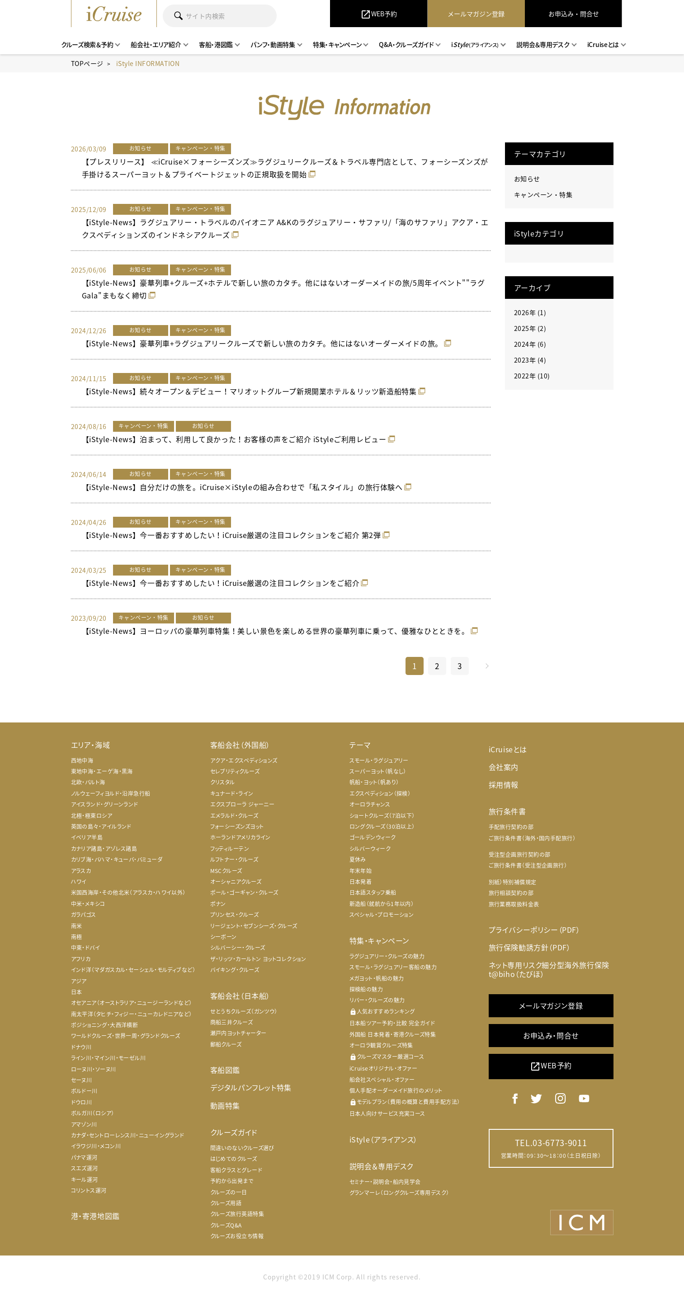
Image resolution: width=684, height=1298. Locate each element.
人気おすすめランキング (382, 1011)
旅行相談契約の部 (511, 893)
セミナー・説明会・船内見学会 (385, 1182)
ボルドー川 (84, 1091)
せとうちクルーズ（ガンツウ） (244, 1011)
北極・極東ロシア (92, 816)
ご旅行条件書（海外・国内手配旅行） (532, 838)
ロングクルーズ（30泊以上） (382, 826)
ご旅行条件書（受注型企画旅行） (528, 865)
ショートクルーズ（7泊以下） (382, 816)
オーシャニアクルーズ (236, 882)
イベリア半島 (87, 837)
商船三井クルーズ (231, 1022)
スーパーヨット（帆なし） (377, 771)
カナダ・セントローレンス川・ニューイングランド (127, 1135)
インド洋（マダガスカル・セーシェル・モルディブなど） (133, 970)
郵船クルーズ (226, 1044)
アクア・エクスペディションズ (244, 760)
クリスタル (222, 782)
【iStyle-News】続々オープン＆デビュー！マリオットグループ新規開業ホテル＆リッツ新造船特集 (249, 391)
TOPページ (87, 63)
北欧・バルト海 (88, 782)
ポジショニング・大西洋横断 (104, 1025)
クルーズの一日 (228, 1192)
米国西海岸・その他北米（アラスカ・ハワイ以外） (128, 892)
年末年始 (360, 871)
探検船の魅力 (366, 989)
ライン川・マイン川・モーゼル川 (108, 1058)
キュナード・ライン (232, 793)
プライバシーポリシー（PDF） (534, 929)
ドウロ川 (81, 1102)
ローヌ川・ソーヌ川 (93, 1069)
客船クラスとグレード (236, 1170)
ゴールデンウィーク (372, 837)
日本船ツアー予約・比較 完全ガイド (392, 1023)
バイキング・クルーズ (234, 970)
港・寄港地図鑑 (95, 1215)
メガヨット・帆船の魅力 (376, 978)
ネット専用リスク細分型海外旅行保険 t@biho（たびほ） (549, 969)
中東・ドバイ (85, 948)
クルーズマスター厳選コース (387, 1057)
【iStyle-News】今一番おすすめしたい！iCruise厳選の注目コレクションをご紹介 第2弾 (231, 534)
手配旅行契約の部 (511, 827)
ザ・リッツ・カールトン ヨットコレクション (258, 959)
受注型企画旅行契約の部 (520, 854)
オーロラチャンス (370, 804)
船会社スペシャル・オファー (382, 1080)
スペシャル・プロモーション (381, 915)
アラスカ (81, 871)
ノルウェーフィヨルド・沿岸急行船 (111, 793)
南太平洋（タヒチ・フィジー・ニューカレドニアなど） (131, 1014)
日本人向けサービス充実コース (387, 1113)
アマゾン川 (84, 1124)
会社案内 (504, 766)
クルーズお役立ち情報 (237, 1236)
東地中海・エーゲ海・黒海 (102, 771)
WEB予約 (551, 1066)
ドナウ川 (81, 1047)
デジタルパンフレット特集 (251, 1087)
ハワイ (79, 882)
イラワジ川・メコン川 (96, 1146)
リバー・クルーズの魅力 (377, 1000)
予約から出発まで (232, 1181)
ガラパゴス (83, 915)
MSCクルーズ (226, 871)
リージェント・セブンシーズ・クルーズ (253, 926)
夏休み (357, 859)
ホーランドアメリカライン (240, 837)
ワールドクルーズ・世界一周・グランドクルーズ (125, 1036)
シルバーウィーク (370, 849)
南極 (76, 937)
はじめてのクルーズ (233, 1159)
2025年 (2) (530, 328)
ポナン (218, 904)
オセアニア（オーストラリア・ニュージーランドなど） (131, 1003)
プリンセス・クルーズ (234, 915)
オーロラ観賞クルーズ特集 (381, 1045)
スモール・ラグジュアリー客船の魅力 (393, 967)
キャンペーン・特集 (543, 194)
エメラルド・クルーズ (234, 816)
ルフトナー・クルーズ (234, 859)
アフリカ (81, 959)
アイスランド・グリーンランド (104, 804)
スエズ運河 (84, 1168)
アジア (79, 981)
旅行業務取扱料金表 (514, 904)
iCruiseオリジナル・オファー (383, 1068)
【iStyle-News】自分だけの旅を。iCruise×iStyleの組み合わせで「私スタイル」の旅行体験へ (242, 486)
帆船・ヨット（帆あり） (374, 782)
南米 (76, 926)
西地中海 (82, 760)
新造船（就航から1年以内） (381, 904)
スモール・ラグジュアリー (379, 760)
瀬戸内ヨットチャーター (238, 1033)
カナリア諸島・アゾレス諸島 (104, 849)
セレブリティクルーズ (235, 771)
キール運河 (84, 1179)
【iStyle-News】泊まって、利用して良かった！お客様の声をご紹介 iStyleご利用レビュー (234, 439)
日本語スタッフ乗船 (372, 892)
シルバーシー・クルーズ (237, 948)
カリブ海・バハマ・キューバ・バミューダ (117, 859)
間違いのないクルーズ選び (242, 1148)
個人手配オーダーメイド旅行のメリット (396, 1090)
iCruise (114, 13)
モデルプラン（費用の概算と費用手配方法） (404, 1102)
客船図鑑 (225, 1069)
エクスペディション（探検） (380, 793)
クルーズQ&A (226, 1225)
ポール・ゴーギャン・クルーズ (244, 892)
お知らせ (527, 178)
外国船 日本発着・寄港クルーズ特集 (392, 1034)
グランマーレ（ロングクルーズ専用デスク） (399, 1193)
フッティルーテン (230, 849)
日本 (76, 992)
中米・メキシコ (88, 904)
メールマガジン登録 (551, 1005)
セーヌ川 (81, 1080)
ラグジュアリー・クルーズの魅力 (387, 956)
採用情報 (504, 784)
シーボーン (223, 937)
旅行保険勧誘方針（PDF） (530, 947)
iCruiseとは (508, 749)
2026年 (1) (530, 312)
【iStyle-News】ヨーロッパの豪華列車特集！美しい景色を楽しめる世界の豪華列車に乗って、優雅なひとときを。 (275, 630)
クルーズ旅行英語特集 (237, 1214)
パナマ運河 (84, 1157)
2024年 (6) (530, 344)
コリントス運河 (89, 1190)
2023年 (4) (530, 359)
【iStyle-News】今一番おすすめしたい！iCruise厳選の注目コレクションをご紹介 (221, 582)
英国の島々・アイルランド (101, 826)
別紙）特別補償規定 (513, 882)
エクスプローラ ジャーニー (242, 804)
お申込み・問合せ (551, 1035)
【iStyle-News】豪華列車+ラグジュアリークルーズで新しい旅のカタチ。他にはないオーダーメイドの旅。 (262, 343)
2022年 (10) (532, 375)
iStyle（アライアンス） (383, 1139)
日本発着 (360, 882)
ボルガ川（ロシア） (92, 1113)
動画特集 (225, 1105)
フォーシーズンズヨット (237, 826)
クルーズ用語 (226, 1203)
